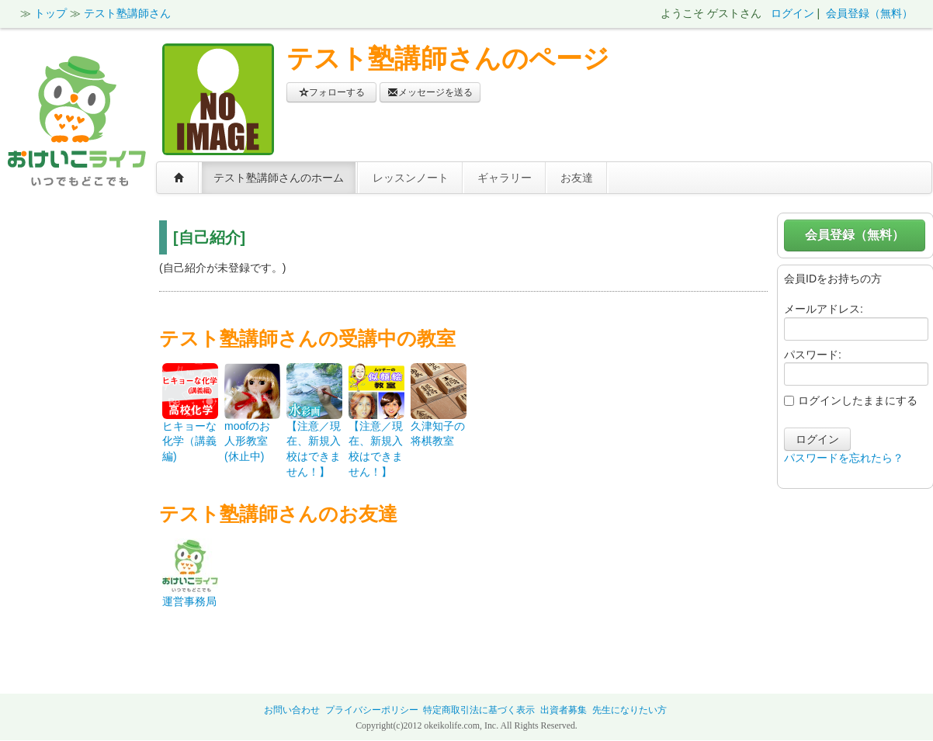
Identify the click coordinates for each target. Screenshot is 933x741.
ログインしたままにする (850, 400)
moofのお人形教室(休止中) (247, 441)
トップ (50, 13)
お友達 (576, 177)
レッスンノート (411, 177)
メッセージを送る (430, 92)
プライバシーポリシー (371, 710)
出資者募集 (563, 710)
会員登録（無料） (869, 13)
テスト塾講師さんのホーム (278, 177)
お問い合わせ (292, 710)
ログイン (792, 13)
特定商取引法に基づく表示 (479, 710)
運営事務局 (189, 601)
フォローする (331, 92)
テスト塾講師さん (127, 13)
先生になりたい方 (629, 710)
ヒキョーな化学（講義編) (189, 441)
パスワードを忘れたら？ (844, 458)
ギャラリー (504, 177)
